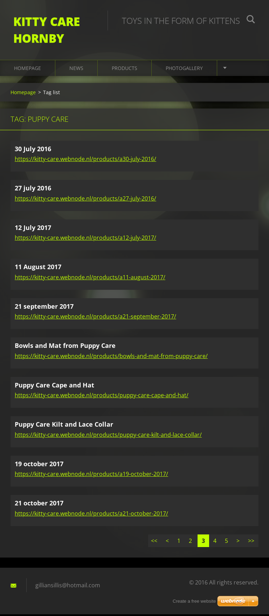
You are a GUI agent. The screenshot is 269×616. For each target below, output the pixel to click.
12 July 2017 (33, 229)
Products (124, 69)
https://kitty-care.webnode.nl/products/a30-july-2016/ (85, 161)
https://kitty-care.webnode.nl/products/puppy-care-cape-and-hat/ (101, 397)
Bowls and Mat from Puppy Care (65, 347)
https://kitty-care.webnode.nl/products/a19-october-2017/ (91, 476)
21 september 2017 (44, 308)
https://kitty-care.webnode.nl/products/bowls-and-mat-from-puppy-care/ (111, 358)
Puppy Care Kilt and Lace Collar (64, 426)
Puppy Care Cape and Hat (54, 387)
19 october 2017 (39, 465)
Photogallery (184, 69)
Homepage (27, 69)
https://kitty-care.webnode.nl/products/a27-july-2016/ (85, 200)
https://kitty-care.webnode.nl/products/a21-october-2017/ (91, 515)
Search (251, 20)
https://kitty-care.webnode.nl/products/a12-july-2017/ (85, 240)
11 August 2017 (38, 269)
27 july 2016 (33, 190)
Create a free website (194, 601)
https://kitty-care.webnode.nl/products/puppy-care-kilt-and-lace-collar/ (108, 436)
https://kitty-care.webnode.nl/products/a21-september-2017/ (95, 318)
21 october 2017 (39, 505)
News (76, 69)
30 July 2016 (33, 150)
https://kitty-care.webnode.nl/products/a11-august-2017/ (90, 279)
